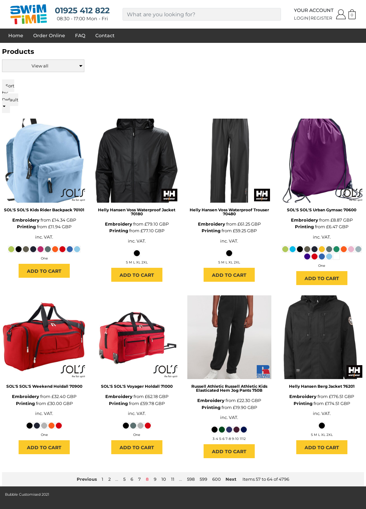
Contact (105, 36)
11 (172, 479)
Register (321, 18)
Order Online (49, 36)
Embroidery (26, 220)
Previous (87, 479)
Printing (26, 226)
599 (203, 479)
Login (301, 18)
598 (191, 479)
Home (15, 36)
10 (163, 479)
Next (231, 479)
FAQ (80, 36)
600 (216, 479)
